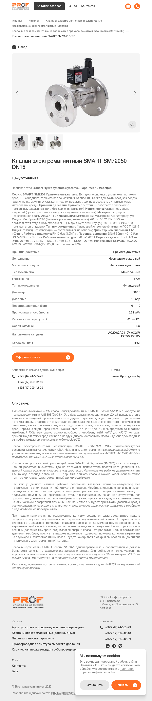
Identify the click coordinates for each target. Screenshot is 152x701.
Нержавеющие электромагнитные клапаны (40, 26)
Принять (126, 685)
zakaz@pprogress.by (125, 376)
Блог (15, 671)
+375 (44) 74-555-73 (30, 376)
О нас (73, 6)
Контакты (88, 6)
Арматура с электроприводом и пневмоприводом (48, 627)
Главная (17, 21)
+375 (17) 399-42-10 (30, 382)
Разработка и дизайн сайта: (44, 693)
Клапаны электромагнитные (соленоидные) (74, 21)
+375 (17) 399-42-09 (30, 388)
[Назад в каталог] (76, 47)
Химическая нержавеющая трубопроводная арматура (51, 649)
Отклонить (94, 685)
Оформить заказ (43, 357)
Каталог (33, 21)
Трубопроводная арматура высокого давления (46, 644)
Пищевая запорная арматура (33, 638)
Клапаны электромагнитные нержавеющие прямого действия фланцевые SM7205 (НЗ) (68, 31)
